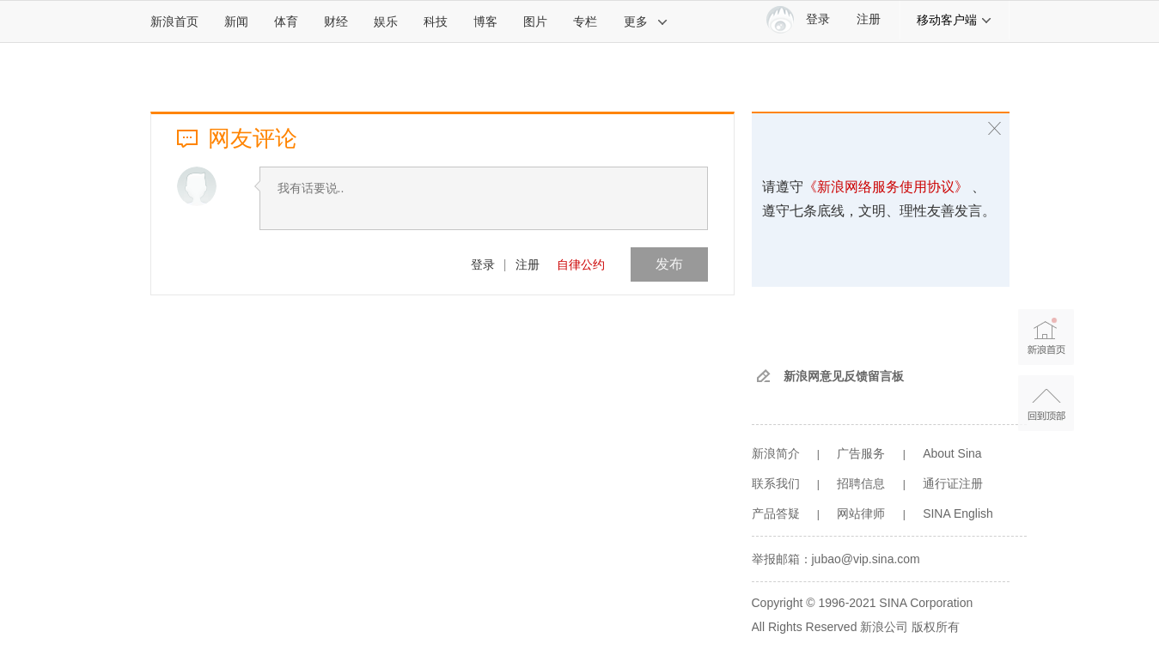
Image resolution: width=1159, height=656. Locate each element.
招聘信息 (861, 483)
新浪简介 (776, 453)
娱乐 (386, 21)
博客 (485, 21)
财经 (336, 21)
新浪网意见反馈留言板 (844, 376)
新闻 (236, 21)
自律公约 (581, 264)
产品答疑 (776, 513)
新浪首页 (174, 21)
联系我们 (776, 483)
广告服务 (861, 453)
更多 (646, 21)
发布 (669, 264)
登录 (483, 264)
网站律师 (861, 513)
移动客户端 (954, 20)
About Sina (952, 453)
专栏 (585, 21)
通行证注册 (953, 483)
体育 (286, 21)
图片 (535, 21)
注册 (869, 19)
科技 (436, 21)
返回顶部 (1046, 403)
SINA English (958, 513)
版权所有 (936, 627)
